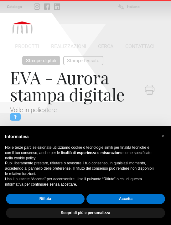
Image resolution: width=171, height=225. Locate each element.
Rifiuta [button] (45, 199)
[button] (163, 136)
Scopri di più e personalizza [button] (85, 213)
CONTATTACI (139, 46)
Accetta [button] (125, 199)
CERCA (105, 46)
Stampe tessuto (83, 60)
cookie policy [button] (24, 158)
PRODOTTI (27, 46)
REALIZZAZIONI (68, 46)
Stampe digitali (41, 60)
